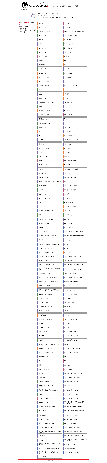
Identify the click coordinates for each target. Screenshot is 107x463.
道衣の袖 (41, 227)
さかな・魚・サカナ (69, 127)
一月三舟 (66, 327)
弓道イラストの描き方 (45, 81)
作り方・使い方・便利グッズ (28, 30)
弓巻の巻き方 (42, 127)
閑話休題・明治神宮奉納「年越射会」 (74, 294)
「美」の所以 (67, 210)
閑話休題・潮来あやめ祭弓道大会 (47, 406)
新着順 (32, 22)
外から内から (42, 144)
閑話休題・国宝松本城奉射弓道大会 (48, 390)
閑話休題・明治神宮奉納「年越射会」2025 (49, 452)
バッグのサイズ (43, 394)
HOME (21, 9)
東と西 (66, 248)
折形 (40, 131)
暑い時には (67, 306)
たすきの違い (67, 164)
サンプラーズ (42, 202)
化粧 (65, 119)
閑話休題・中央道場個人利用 (46, 423)
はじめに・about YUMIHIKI (46, 23)
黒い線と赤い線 (43, 440)
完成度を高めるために (45, 273)
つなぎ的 (41, 340)
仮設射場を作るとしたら (45, 348)
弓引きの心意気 (43, 164)
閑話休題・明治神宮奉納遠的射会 (73, 406)
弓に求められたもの (69, 386)
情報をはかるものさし (70, 448)
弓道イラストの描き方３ (70, 319)
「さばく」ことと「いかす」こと (73, 81)
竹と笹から (67, 285)
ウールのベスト (43, 156)
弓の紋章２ (67, 156)
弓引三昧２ (62, 6)
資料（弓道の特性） (69, 369)
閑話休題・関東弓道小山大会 (46, 256)
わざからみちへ (68, 365)
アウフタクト (67, 298)
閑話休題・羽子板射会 (45, 223)
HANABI (41, 152)
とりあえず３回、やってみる (72, 390)
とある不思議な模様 (69, 135)
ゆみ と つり (42, 206)
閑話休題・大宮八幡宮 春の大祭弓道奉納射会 (49, 269)
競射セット (67, 360)
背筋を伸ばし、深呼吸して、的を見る (49, 386)
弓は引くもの (67, 52)
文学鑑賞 (66, 94)
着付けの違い (67, 60)
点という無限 (67, 77)
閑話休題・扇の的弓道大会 (46, 219)
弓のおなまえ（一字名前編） (72, 169)
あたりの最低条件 (43, 415)
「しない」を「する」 (70, 290)
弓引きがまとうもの (44, 310)
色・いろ (66, 123)
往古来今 (41, 323)
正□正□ (66, 310)
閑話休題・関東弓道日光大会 (72, 381)
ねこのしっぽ (42, 194)
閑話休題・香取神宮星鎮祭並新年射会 (49, 344)
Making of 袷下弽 (68, 202)
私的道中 (76, 6)
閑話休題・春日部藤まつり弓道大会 (48, 235)
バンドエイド (42, 69)
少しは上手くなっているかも (72, 394)
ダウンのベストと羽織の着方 (46, 294)
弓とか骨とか (42, 373)
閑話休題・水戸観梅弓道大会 (46, 265)
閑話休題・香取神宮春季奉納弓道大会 (74, 235)
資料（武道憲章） (43, 56)
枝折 (69, 6)
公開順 (27, 22)
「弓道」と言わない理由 (70, 185)
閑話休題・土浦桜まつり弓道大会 (73, 398)
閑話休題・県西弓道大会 (45, 427)
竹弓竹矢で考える (43, 356)
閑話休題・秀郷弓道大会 (70, 419)
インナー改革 (42, 411)
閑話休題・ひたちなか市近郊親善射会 (49, 277)
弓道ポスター (42, 160)
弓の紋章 (66, 56)
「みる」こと (67, 144)
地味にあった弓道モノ (45, 177)
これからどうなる (43, 302)
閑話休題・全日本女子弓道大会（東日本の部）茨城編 (50, 444)
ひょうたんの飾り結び (45, 123)
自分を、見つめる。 (44, 260)
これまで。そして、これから (46, 319)
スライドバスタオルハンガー (72, 215)
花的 (65, 181)
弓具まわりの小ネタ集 (70, 273)
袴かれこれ (67, 315)
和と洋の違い (67, 252)
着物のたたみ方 (68, 48)
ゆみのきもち (42, 173)
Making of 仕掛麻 (43, 35)
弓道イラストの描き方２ (70, 206)
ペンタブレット (68, 323)
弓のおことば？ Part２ (45, 77)
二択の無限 (42, 335)
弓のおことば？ (43, 48)
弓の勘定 (66, 89)
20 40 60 (41, 240)
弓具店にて (67, 198)
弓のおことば (42, 27)
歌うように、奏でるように (71, 335)
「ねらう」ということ (70, 102)
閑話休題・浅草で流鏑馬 (70, 177)
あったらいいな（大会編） (46, 306)
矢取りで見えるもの (44, 369)
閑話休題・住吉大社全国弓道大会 (73, 373)
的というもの (67, 240)
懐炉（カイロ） (43, 52)
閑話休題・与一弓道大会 (45, 248)
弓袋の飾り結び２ (69, 260)
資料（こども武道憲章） (70, 190)
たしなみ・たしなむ (44, 114)
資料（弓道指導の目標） (70, 160)
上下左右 (41, 139)
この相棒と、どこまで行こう (46, 327)
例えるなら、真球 (43, 402)
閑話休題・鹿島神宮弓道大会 (46, 210)
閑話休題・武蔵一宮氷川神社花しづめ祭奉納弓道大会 (50, 432)
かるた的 (66, 194)
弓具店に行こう (43, 231)
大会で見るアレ (68, 73)
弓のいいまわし (43, 73)
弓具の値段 (67, 152)
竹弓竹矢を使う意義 (44, 148)
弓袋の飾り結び (68, 44)
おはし (40, 94)
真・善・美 (42, 135)
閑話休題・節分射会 (69, 227)
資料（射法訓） (68, 114)
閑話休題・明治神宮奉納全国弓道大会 (49, 290)
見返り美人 (42, 39)
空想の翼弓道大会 (69, 302)
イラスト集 (67, 27)
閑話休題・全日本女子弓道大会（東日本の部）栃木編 (75, 402)
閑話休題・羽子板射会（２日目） (73, 256)
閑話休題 (22, 32)
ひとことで (67, 173)
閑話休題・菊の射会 (44, 419)
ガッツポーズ (42, 98)
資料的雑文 (23, 28)
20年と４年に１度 (43, 331)
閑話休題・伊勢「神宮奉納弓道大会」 (74, 277)
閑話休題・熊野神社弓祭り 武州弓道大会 (49, 448)
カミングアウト (68, 110)
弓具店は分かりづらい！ (45, 119)
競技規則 (41, 44)
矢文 (83, 6)
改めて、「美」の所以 (45, 285)
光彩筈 (66, 356)
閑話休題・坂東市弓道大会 (71, 452)
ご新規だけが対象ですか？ (71, 340)
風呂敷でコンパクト (44, 298)
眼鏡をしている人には (45, 31)
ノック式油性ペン (43, 185)
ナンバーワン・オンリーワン (72, 139)
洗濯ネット (42, 215)
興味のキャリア (43, 365)
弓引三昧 (55, 6)
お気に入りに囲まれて (70, 444)
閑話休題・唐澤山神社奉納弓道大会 (73, 265)
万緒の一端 (67, 344)
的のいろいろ (67, 64)
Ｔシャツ (41, 89)
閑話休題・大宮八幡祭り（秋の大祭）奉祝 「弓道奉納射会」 (75, 440)
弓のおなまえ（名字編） (45, 110)
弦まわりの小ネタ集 (44, 381)
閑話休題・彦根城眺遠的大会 (72, 281)
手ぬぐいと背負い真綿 (70, 423)
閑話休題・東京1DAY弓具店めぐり (73, 377)
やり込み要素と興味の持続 (71, 352)
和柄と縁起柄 (42, 315)
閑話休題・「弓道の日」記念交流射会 (49, 244)
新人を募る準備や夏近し (45, 85)
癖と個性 (41, 60)
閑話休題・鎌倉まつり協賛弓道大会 (73, 231)
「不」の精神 (42, 456)
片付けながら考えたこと (45, 198)
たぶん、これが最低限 (45, 398)
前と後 (66, 244)
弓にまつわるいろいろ (26, 24)
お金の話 (66, 219)
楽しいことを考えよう (70, 331)
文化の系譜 (42, 436)
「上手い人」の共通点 (70, 131)
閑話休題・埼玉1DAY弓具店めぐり (73, 427)
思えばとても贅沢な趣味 (70, 35)
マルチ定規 (42, 190)
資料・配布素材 (24, 26)
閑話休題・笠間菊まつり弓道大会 (47, 252)
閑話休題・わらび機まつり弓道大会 (48, 281)
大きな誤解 (42, 64)
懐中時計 (41, 106)
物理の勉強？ (67, 98)
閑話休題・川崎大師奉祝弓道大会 (73, 269)
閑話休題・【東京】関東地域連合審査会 (75, 411)
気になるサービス (69, 223)
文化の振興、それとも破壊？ (46, 102)
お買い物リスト (68, 148)
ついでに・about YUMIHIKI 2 (72, 23)
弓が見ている (42, 360)
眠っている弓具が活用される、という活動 (50, 181)
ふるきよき (67, 106)
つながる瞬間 (42, 377)
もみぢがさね (67, 39)
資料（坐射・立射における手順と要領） (75, 31)
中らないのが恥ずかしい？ (71, 415)
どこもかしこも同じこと (70, 85)
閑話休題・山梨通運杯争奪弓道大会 (73, 436)
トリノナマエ (42, 169)
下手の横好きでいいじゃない (72, 348)
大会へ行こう (67, 69)
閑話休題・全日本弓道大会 (46, 352)
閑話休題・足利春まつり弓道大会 (73, 431)
